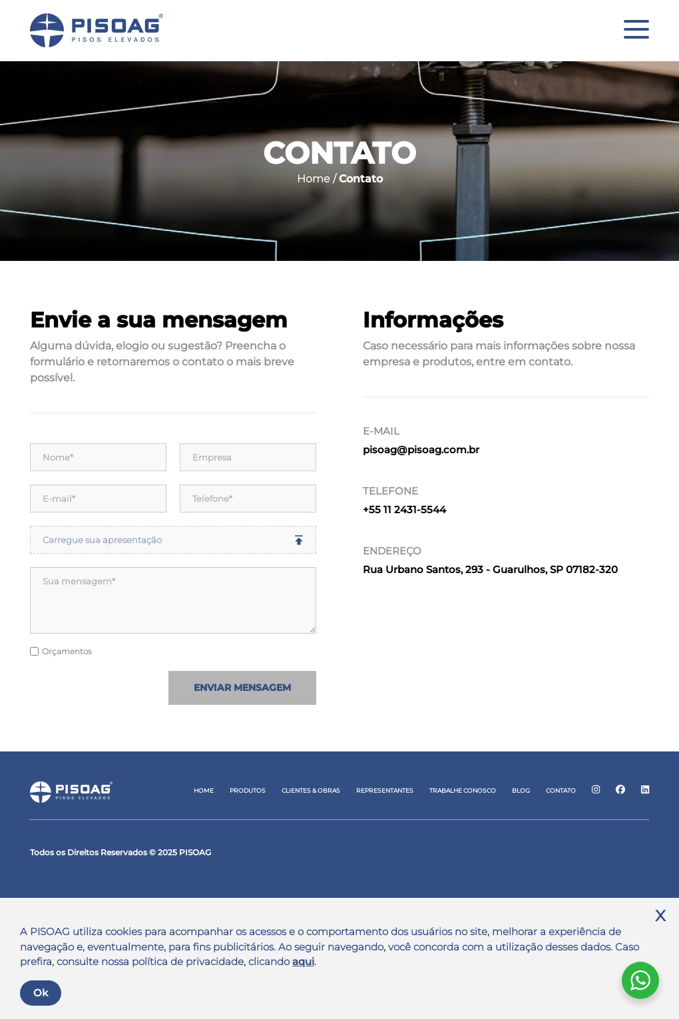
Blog (521, 790)
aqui (303, 961)
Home (204, 790)
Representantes (384, 790)
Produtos (248, 790)
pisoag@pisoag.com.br (421, 449)
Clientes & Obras (311, 790)
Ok (40, 992)
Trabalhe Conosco (462, 790)
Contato (561, 790)
